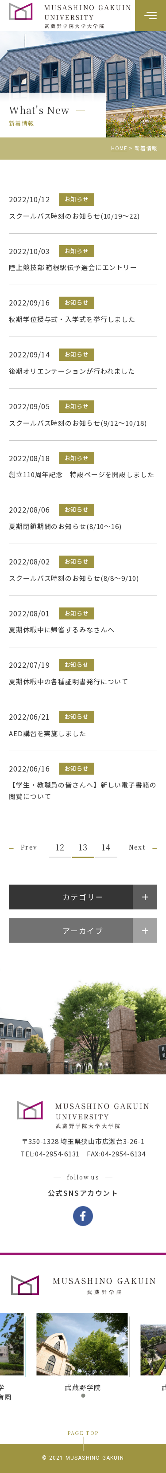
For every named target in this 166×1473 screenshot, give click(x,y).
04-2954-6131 (57, 1153)
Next (137, 846)
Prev (29, 846)
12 (60, 847)
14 (106, 847)
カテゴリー (83, 896)
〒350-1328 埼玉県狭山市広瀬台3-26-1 (83, 1141)
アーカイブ (83, 930)
